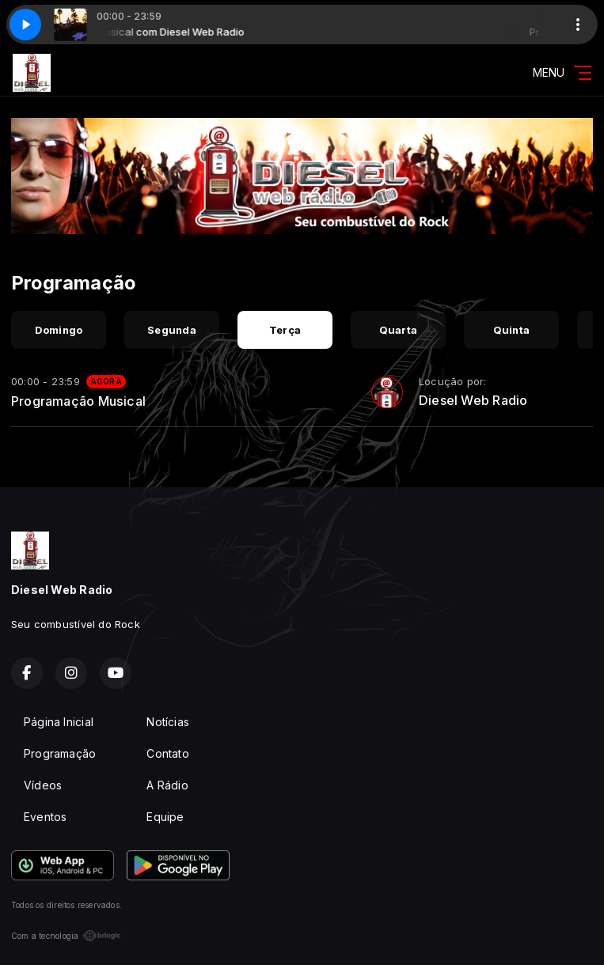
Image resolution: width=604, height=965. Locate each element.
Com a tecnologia (66, 935)
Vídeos (43, 785)
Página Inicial (58, 721)
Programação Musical (78, 401)
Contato (167, 753)
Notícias (167, 721)
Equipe (165, 816)
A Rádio (167, 785)
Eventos (45, 816)
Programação (60, 753)
